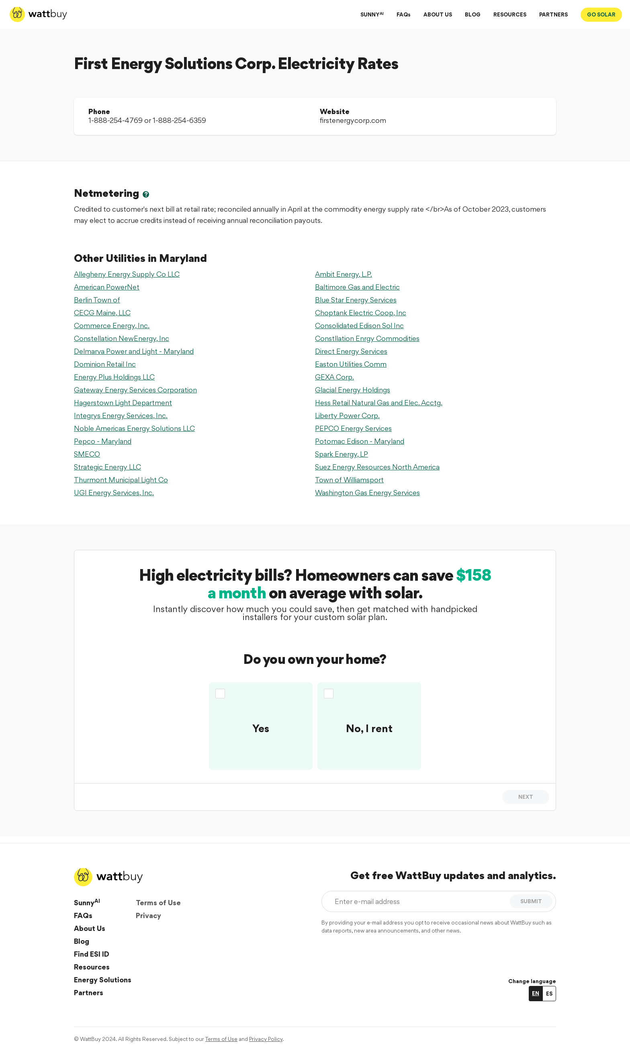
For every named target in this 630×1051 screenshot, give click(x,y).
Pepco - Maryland (102, 441)
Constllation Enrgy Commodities (367, 338)
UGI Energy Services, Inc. (114, 492)
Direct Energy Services (351, 351)
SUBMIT (531, 901)
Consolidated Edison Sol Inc (359, 325)
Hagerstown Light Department (123, 402)
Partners (88, 992)
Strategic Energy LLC (107, 467)
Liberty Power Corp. (347, 415)
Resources (92, 967)
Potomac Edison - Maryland (359, 441)
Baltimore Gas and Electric (357, 287)
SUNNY (372, 14)
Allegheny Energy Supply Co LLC (127, 274)
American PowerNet (106, 287)
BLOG (473, 14)
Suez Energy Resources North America (377, 467)
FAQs (404, 14)
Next (525, 797)
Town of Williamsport (349, 480)
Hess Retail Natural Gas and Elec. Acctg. (378, 402)
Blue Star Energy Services (356, 300)
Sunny (87, 902)
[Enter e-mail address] (417, 901)
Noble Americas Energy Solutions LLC (134, 428)
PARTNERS (553, 14)
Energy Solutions (102, 979)
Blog (81, 941)
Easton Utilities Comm (351, 364)
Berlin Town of (97, 300)
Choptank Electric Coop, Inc (360, 312)
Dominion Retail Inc (105, 364)
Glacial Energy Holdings (352, 390)
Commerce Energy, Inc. (111, 325)
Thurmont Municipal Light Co (121, 480)
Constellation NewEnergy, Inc (121, 338)
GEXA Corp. (334, 377)
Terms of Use (158, 902)
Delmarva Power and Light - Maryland (134, 351)
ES (549, 993)
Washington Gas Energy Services (367, 492)
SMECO (87, 454)
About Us (89, 928)
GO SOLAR (601, 14)
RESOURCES (509, 14)
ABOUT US (437, 14)
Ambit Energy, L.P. (343, 274)
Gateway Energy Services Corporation (135, 390)
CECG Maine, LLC (102, 312)
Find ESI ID (91, 954)
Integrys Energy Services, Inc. (121, 415)
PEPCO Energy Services (353, 428)
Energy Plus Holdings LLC (114, 377)
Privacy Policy (265, 1039)
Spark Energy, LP (341, 454)
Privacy (148, 915)
